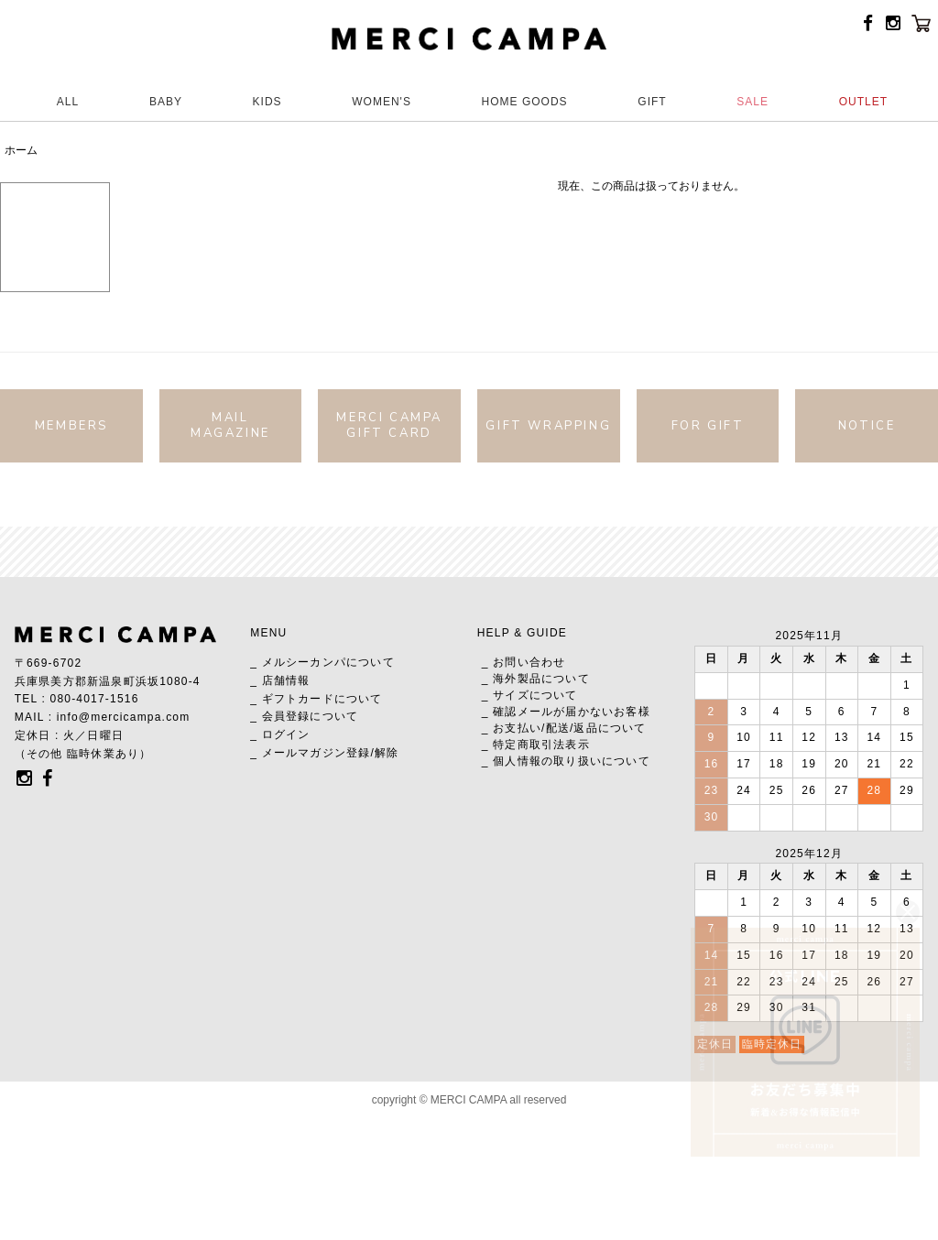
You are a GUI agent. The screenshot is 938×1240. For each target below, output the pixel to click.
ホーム (21, 150)
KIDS (267, 101)
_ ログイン (280, 734)
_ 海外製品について (536, 678)
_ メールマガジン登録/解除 (324, 752)
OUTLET (863, 101)
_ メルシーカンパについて (322, 662)
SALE (752, 101)
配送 (558, 728)
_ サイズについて (530, 695)
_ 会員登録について (304, 716)
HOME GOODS (525, 101)
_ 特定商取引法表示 (536, 744)
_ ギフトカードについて (316, 698)
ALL (68, 101)
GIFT (652, 101)
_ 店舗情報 (280, 680)
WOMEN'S (381, 101)
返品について (609, 728)
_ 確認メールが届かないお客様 (566, 711)
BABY (165, 101)
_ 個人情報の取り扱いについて (566, 761)
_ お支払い (511, 728)
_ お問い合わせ (524, 662)
